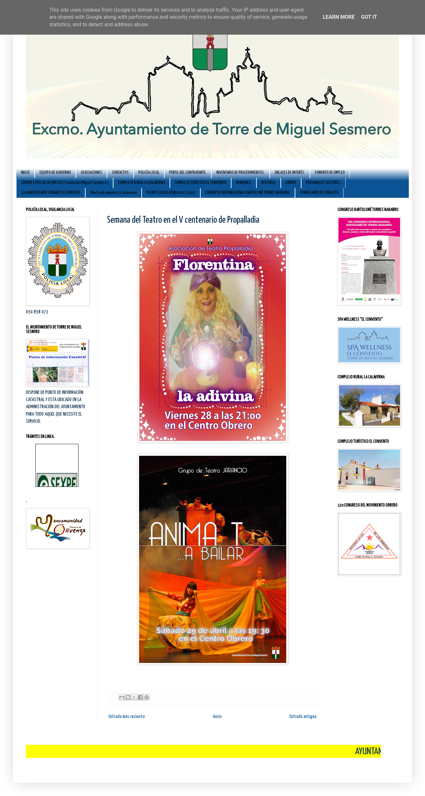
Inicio (217, 716)
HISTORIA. (268, 183)
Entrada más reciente (127, 716)
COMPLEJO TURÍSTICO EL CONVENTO (200, 183)
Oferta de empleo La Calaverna (113, 193)
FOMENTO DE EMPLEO (330, 173)
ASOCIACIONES (91, 173)
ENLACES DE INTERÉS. (290, 173)
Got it (369, 17)
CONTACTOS (120, 173)
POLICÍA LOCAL (148, 173)
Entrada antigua (302, 716)
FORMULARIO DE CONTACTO (319, 193)
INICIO (25, 173)
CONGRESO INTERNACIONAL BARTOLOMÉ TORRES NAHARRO (247, 193)
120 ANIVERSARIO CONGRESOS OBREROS (50, 193)
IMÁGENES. (244, 183)
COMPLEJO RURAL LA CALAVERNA (141, 183)
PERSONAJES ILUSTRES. (323, 183)
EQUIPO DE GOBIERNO (55, 173)
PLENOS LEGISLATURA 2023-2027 (171, 193)
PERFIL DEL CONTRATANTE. (188, 173)
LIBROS (291, 183)
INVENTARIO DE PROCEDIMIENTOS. (240, 173)
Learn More (339, 17)
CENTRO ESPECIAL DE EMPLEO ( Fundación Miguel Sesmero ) (64, 183)
